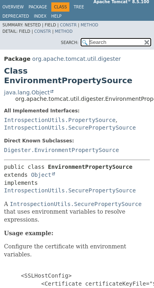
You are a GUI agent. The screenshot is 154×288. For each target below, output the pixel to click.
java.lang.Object (27, 92)
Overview (13, 7)
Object (41, 175)
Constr (68, 25)
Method (89, 25)
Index (40, 16)
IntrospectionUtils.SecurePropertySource (70, 127)
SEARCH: (70, 42)
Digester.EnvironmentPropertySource (61, 150)
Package (37, 7)
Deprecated (15, 16)
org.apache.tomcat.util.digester (76, 59)
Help (56, 16)
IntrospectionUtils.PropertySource (60, 120)
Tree (79, 7)
